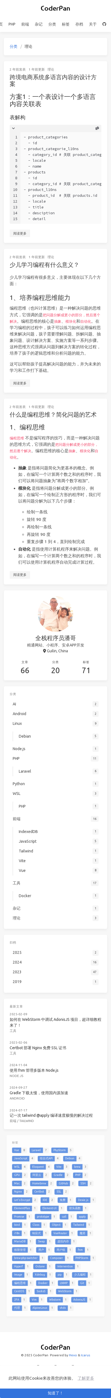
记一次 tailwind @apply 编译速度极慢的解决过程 (52, 1100)
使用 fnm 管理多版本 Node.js (37, 1061)
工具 (19, 1026)
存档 (79, 24)
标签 (66, 24)
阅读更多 (20, 233)
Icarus (85, 1355)
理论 (50, 69)
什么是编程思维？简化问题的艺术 (53, 414)
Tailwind (30, 1104)
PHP (12, 24)
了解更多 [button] (86, 1378)
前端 (25, 24)
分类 (52, 24)
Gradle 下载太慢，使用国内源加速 (41, 1080)
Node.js (22, 1065)
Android (22, 1085)
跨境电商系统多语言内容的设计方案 (53, 80)
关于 (93, 24)
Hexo (73, 1355)
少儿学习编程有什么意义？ (44, 264)
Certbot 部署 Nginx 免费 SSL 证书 (40, 1041)
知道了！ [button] (55, 1393)
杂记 (39, 24)
